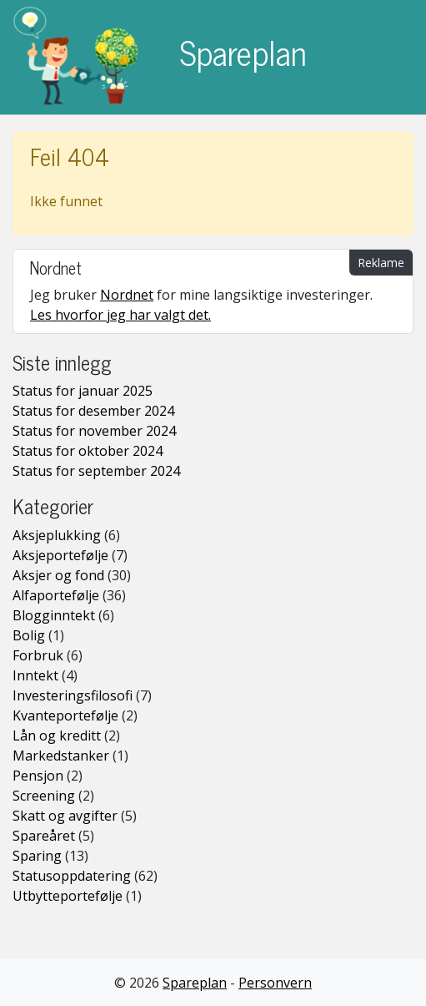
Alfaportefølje (56, 595)
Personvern (275, 982)
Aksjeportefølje (60, 555)
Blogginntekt (54, 615)
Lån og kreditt (57, 735)
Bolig (29, 635)
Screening (44, 795)
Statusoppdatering (72, 876)
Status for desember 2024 (93, 411)
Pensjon (38, 775)
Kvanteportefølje (65, 715)
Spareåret (44, 836)
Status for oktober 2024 (88, 451)
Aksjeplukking (57, 535)
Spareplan (160, 57)
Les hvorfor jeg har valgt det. (120, 315)
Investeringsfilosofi (73, 695)
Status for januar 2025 (83, 391)
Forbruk (38, 655)
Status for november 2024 (94, 431)
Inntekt (35, 675)
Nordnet (126, 295)
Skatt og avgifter (65, 815)
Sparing (37, 856)
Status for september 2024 (96, 471)
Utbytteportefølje (68, 896)
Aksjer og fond (58, 575)
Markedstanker (61, 755)
